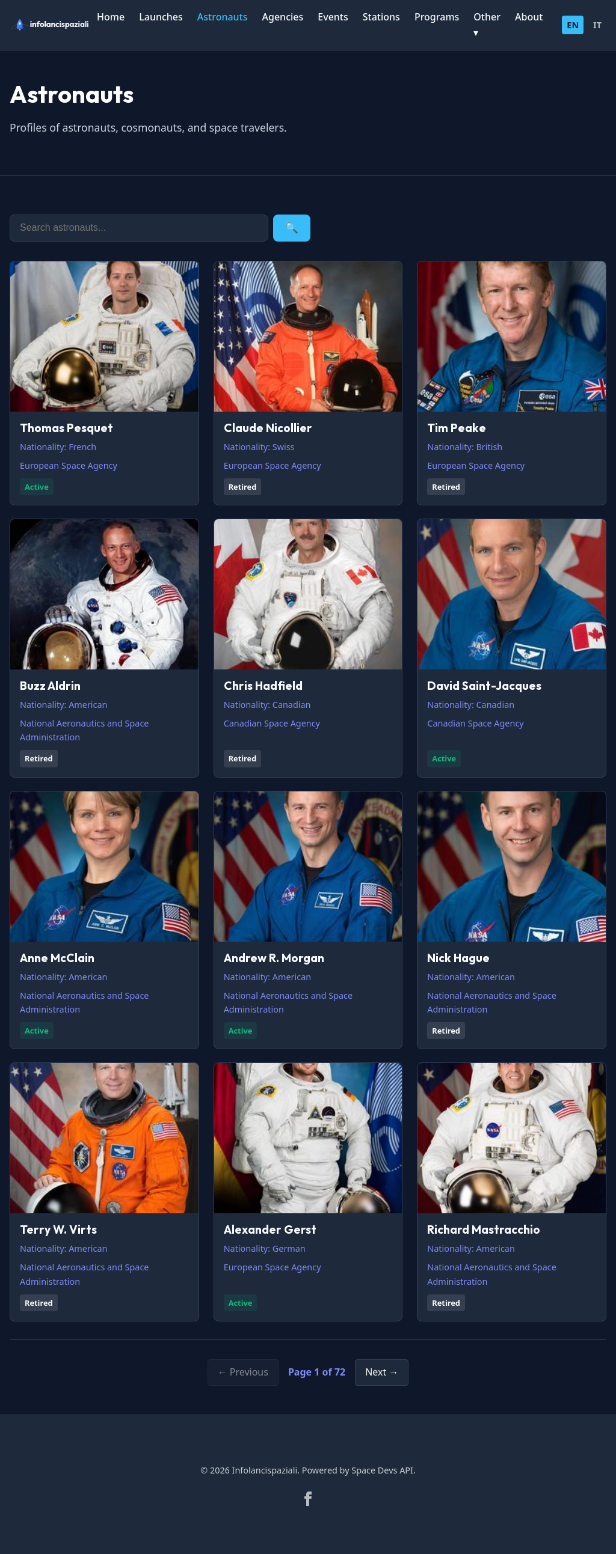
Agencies (283, 16)
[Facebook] (308, 1499)
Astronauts (222, 16)
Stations (381, 16)
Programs (436, 16)
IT (597, 25)
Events (333, 16)
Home (111, 16)
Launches (161, 16)
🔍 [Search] (291, 228)
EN (573, 25)
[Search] (139, 228)
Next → (381, 1372)
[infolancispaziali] (53, 25)
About (529, 16)
